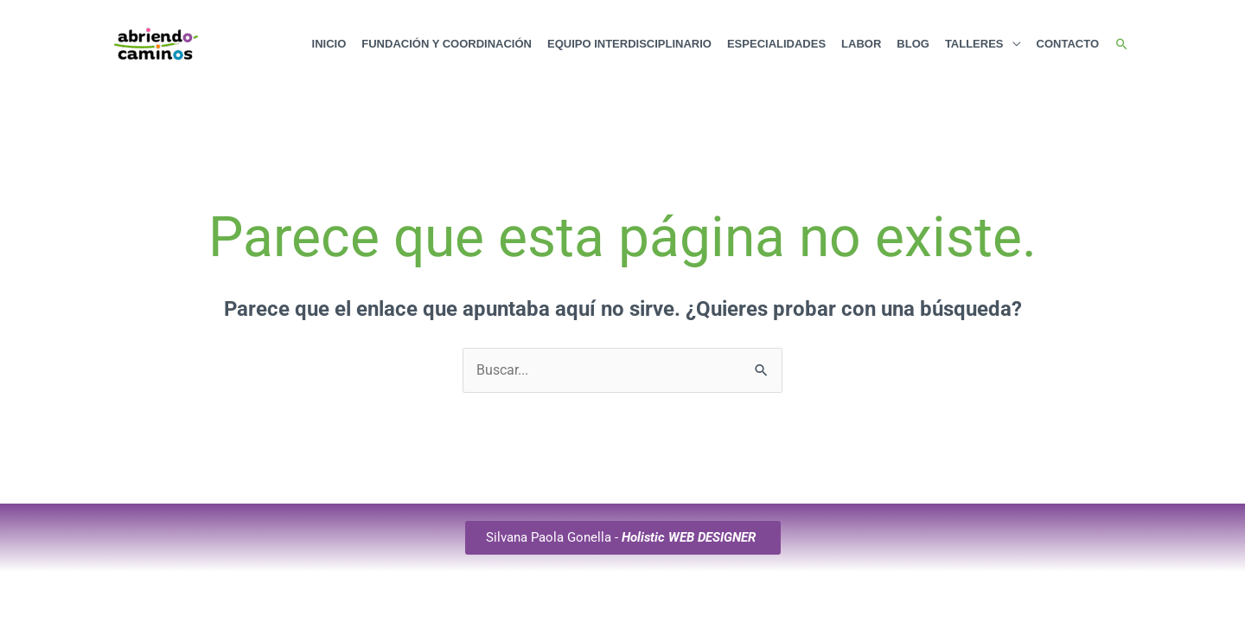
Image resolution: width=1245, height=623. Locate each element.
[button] (1121, 44)
